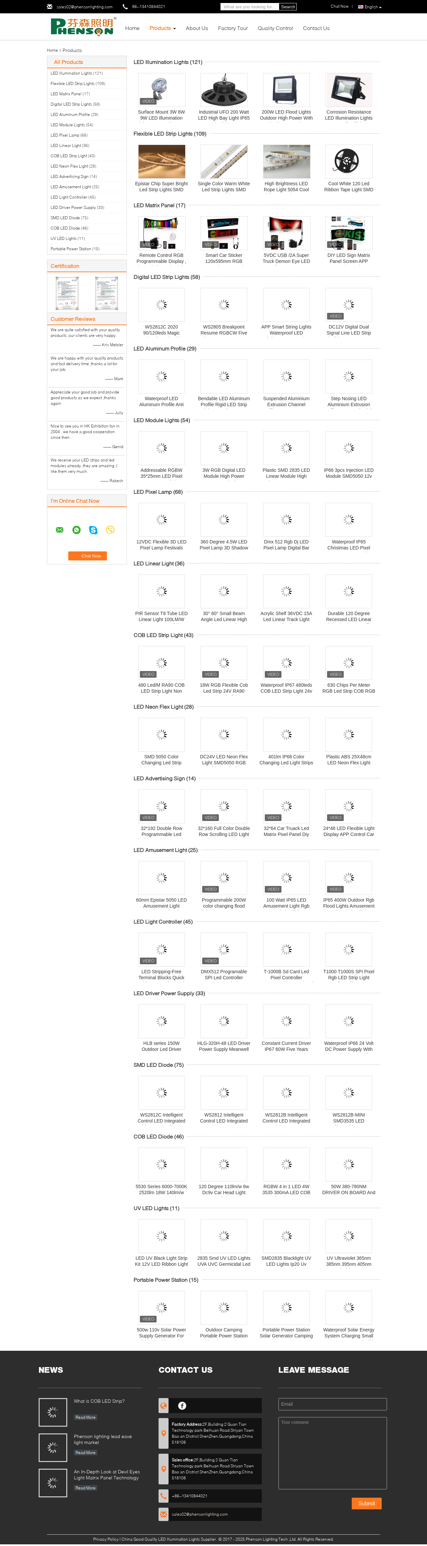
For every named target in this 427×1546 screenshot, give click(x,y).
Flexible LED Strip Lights (73, 83)
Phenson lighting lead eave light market (103, 1439)
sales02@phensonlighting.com (85, 6)
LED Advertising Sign (70, 176)
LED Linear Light (66, 145)
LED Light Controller (69, 197)
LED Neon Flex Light (69, 166)
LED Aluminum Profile (70, 114)
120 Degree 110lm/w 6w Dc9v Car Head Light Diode (224, 1192)
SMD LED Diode (65, 217)
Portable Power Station (71, 248)
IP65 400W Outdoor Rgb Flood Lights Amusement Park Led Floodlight (348, 906)
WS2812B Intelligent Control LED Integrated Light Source (286, 1121)
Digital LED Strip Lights (71, 104)
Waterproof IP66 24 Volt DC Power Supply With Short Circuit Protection (348, 1049)
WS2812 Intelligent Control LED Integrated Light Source (224, 1121)
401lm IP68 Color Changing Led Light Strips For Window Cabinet (286, 762)
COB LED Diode (65, 228)
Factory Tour (233, 28)
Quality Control (275, 28)
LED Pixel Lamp (65, 135)
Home (132, 28)
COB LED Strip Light (69, 155)
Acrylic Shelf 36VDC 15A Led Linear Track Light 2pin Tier (286, 619)
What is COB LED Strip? (99, 1401)
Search (288, 6)
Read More (86, 1417)
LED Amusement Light (71, 186)
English (373, 7)
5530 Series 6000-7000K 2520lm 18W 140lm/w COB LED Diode (161, 1192)
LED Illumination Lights (71, 73)
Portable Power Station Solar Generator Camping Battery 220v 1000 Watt (286, 1335)
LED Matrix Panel (66, 93)
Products (160, 28)
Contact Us (316, 28)
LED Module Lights (68, 124)
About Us (197, 28)
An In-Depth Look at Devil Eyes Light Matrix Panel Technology (107, 1474)
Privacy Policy (106, 1539)
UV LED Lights (64, 238)
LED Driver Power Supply (73, 207)
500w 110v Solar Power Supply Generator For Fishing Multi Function (161, 1335)
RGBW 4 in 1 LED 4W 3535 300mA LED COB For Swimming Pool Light (286, 1192)
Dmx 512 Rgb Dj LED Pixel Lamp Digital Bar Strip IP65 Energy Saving (286, 547)
